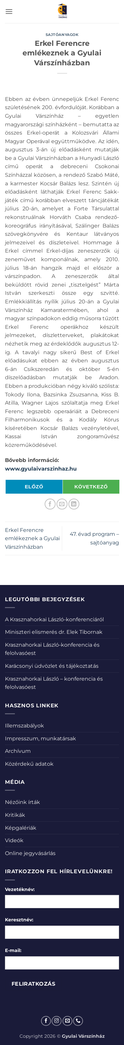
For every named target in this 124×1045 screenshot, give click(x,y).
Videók (14, 840)
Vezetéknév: (20, 889)
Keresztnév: (19, 920)
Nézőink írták (22, 802)
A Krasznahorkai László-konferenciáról (54, 619)
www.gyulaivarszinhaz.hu (41, 469)
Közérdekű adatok (29, 764)
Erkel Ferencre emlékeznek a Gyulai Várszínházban (32, 538)
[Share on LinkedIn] (73, 504)
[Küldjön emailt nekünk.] (67, 1021)
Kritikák (15, 815)
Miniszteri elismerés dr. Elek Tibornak (54, 632)
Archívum (18, 751)
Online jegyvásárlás (30, 853)
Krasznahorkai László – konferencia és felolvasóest (54, 683)
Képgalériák (20, 828)
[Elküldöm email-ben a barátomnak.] (62, 504)
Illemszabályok (24, 725)
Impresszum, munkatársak (40, 738)
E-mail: (13, 950)
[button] (9, 11)
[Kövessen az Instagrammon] (57, 1021)
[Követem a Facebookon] (46, 1021)
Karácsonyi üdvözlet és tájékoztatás (52, 666)
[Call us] (78, 1021)
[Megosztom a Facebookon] (50, 504)
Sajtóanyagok (62, 34)
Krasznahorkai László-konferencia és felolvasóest (52, 649)
